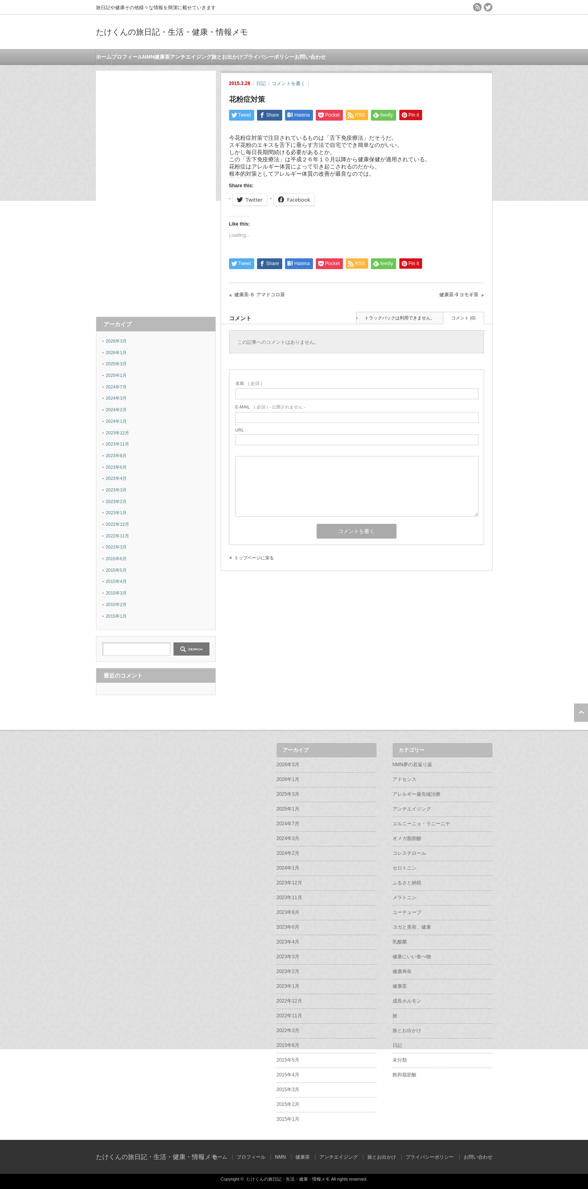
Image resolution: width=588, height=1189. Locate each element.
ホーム (104, 57)
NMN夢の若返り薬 (412, 764)
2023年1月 (116, 512)
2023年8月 (116, 455)
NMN (149, 57)
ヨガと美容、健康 (412, 927)
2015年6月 (116, 558)
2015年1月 (116, 616)
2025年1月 (116, 375)
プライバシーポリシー (269, 57)
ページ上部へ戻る (581, 712)
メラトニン (405, 897)
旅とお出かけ (227, 57)
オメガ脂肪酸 (407, 838)
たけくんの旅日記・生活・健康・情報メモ (172, 32)
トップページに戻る (254, 557)
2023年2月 (116, 501)
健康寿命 (402, 971)
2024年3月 (116, 398)
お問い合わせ (310, 57)
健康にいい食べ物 (412, 956)
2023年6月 (116, 467)
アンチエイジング (190, 57)
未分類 (400, 1060)
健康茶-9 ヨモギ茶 (458, 294)
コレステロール (409, 853)
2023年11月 (118, 444)
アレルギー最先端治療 (417, 794)
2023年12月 (118, 432)
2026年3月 (116, 341)
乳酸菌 (400, 942)
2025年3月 (116, 363)
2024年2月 (116, 409)
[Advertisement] (156, 190)
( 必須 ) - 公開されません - (270, 406)
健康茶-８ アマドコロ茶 (259, 294)
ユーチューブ (407, 912)
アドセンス (405, 779)
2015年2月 (116, 604)
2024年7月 (116, 386)
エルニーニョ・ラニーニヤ (421, 823)
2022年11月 (118, 535)
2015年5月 (116, 570)
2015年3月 (116, 593)
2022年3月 (116, 547)
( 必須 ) (248, 383)
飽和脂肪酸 (405, 1075)
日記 (261, 83)
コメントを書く (288, 83)
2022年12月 (118, 524)
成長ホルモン (407, 1001)
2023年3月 (116, 489)
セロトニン (405, 868)
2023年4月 (116, 478)
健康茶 (162, 57)
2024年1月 (116, 421)
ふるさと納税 (407, 883)
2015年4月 (116, 581)
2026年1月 (116, 352)
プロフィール (127, 57)
